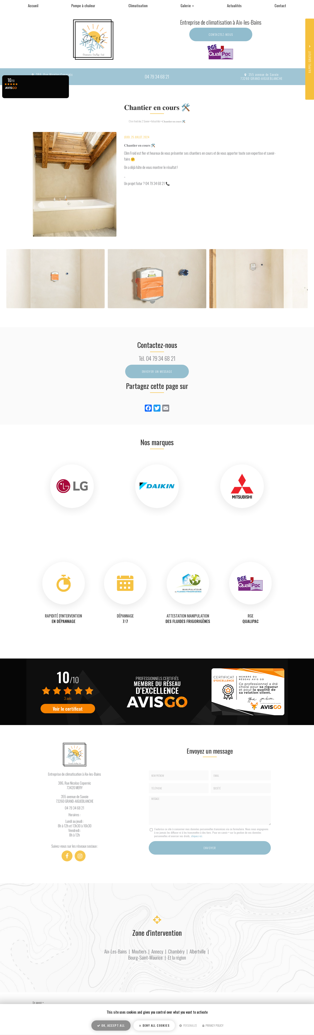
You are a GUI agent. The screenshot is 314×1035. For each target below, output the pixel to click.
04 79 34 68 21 (157, 76)
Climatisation (138, 5)
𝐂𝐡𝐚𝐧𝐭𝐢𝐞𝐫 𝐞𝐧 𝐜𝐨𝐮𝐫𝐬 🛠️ (173, 121)
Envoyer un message (157, 371)
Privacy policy (213, 1025)
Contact (280, 5)
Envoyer (210, 847)
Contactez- (221, 34)
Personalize (188, 1025)
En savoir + (38, 1003)
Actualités (234, 5)
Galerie (187, 5)
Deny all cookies (154, 1025)
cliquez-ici (196, 836)
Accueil (33, 5)
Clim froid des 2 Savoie (139, 121)
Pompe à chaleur (83, 5)
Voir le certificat (68, 708)
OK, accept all (111, 1025)
